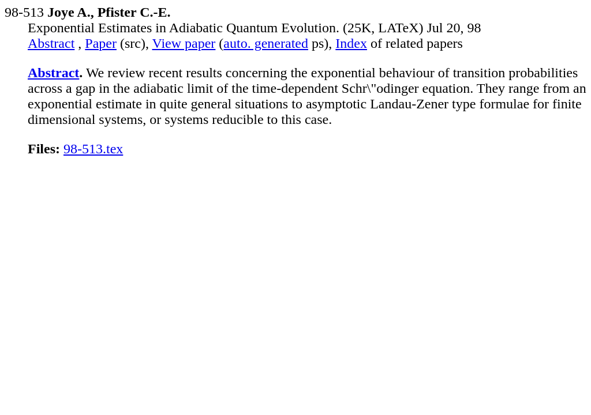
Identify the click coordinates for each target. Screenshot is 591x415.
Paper (101, 43)
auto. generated (265, 43)
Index (351, 43)
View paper (184, 43)
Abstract (51, 43)
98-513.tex (93, 148)
